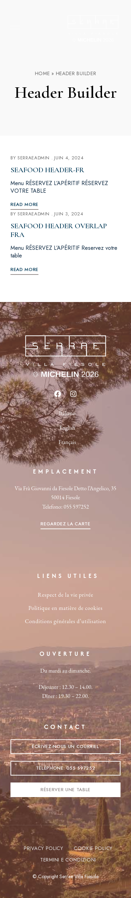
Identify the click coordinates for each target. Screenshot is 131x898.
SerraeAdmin (33, 157)
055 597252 (76, 506)
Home (42, 73)
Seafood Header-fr (47, 170)
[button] (65, 524)
